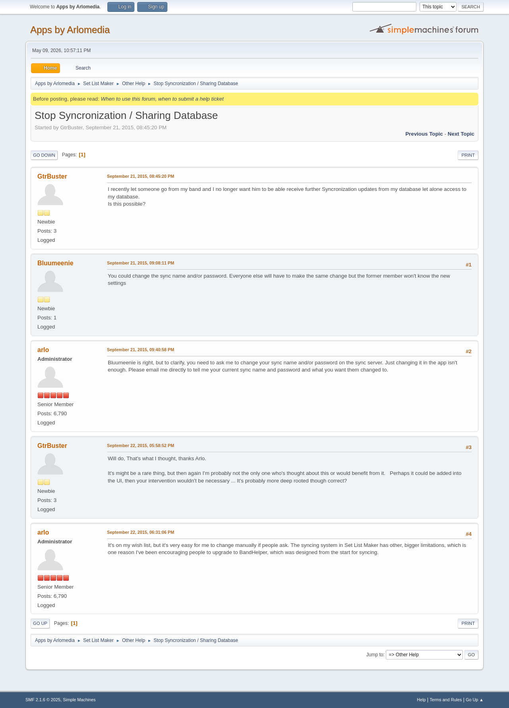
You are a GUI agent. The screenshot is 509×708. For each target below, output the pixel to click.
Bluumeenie (55, 263)
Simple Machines (79, 699)
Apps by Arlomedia (70, 29)
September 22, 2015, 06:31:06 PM (140, 532)
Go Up (40, 623)
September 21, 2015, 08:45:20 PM (140, 176)
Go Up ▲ (475, 699)
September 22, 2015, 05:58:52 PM (140, 445)
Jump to (374, 654)
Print (468, 155)
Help (421, 699)
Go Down (44, 155)
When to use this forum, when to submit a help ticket (162, 99)
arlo (43, 349)
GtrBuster (52, 176)
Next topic (461, 134)
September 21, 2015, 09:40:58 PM (140, 349)
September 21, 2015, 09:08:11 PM (140, 263)
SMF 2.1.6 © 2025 (42, 699)
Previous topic (424, 134)
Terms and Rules (446, 699)
